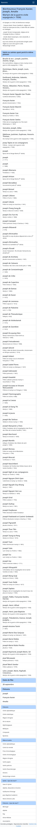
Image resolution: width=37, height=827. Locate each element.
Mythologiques (7, 725)
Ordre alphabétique (9, 711)
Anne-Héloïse (7, 817)
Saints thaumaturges (9, 769)
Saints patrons (7, 765)
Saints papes (7, 762)
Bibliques (5, 728)
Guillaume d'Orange (9, 791)
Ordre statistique (8, 714)
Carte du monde (8, 747)
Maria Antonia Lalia (9, 799)
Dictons (5, 773)
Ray (4, 814)
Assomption (6, 821)
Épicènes (5, 736)
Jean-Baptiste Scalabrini (10, 795)
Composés (6, 732)
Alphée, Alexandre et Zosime (11, 788)
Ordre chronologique (9, 755)
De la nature (6, 721)
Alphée (5, 810)
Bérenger (6, 807)
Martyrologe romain (9, 776)
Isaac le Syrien (7, 784)
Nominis (4, 2)
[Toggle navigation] (33, 2)
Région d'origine (8, 718)
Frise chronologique (9, 751)
